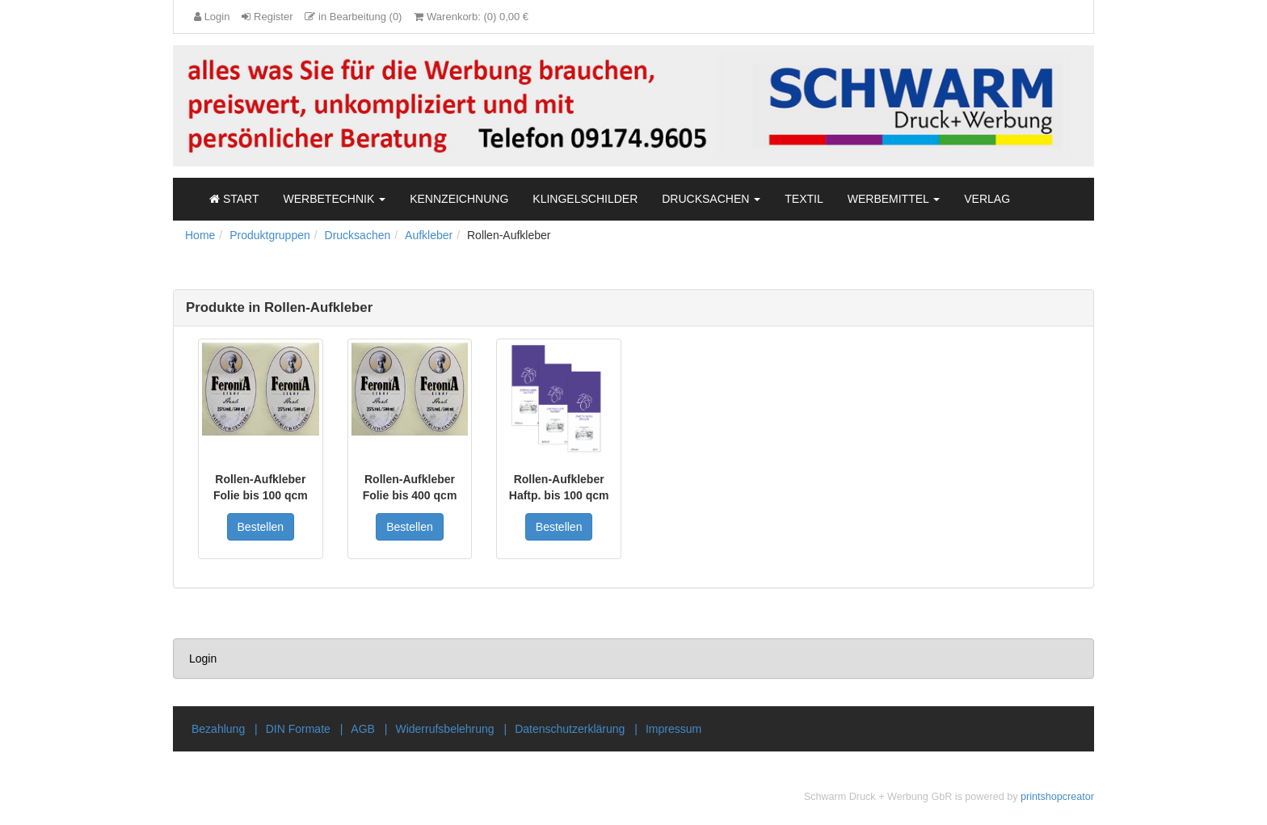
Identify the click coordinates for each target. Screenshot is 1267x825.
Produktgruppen (269, 235)
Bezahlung (218, 728)
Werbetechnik (335, 198)
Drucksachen (711, 198)
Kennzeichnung (459, 198)
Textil (804, 198)
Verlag (987, 198)
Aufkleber (428, 235)
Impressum (673, 728)
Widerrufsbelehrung (444, 728)
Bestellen (261, 526)
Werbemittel (894, 198)
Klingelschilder (585, 198)
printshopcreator (1057, 796)
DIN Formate (298, 728)
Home (200, 235)
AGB (363, 728)
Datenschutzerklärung (570, 728)
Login (203, 658)
